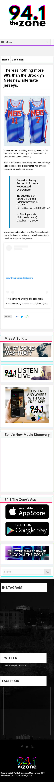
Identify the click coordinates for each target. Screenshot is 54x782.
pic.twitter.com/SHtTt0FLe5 (33, 208)
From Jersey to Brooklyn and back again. (25, 299)
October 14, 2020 (27, 220)
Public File (16, 776)
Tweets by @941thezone (14, 665)
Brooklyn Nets (28, 304)
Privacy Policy (26, 776)
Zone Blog (17, 59)
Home (5, 59)
